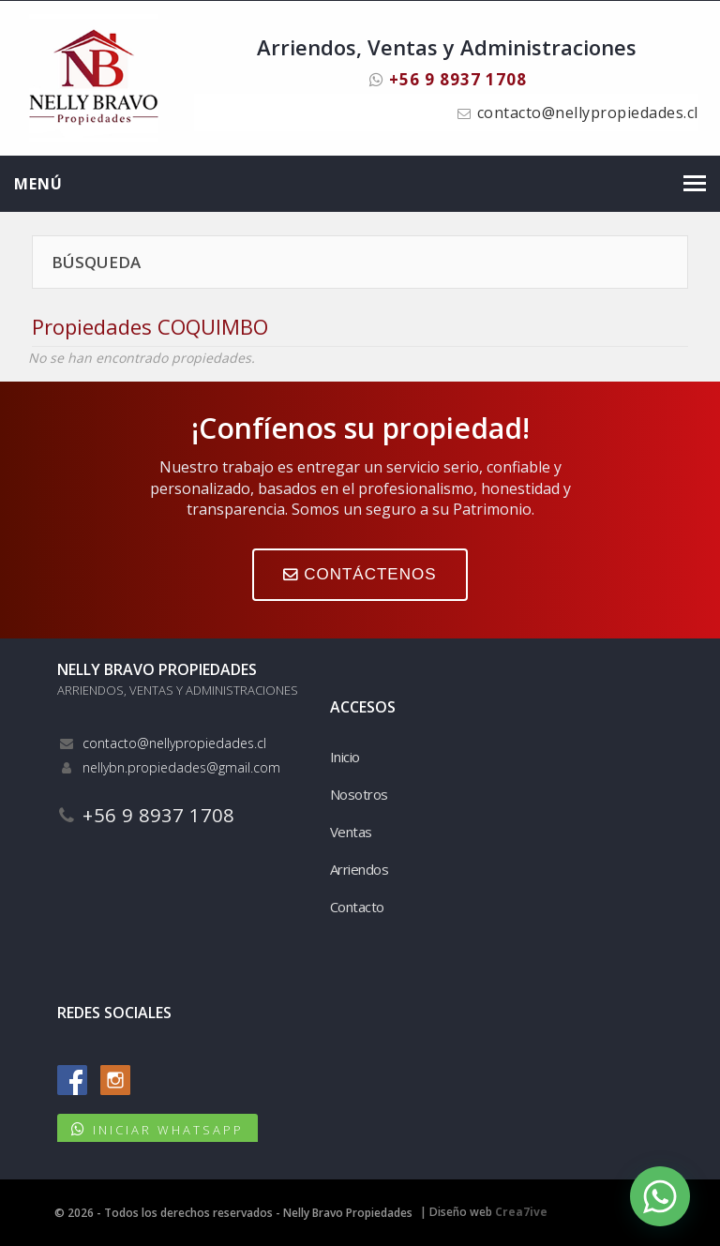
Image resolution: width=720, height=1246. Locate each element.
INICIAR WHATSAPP (168, 1129)
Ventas (351, 831)
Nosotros (359, 794)
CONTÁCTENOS (359, 574)
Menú (38, 183)
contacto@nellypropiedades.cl (587, 112)
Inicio (345, 756)
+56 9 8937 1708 (448, 79)
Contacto (357, 906)
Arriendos (359, 869)
